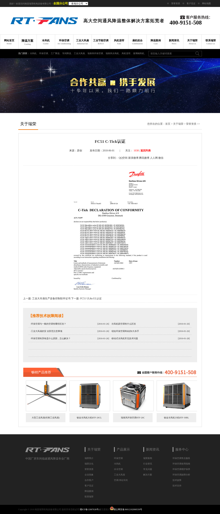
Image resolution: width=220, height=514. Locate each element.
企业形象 (89, 474)
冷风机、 (34, 53)
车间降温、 (68, 53)
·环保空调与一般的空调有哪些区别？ (48, 324)
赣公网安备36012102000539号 (128, 509)
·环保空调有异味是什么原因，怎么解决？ (50, 338)
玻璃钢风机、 (139, 53)
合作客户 (89, 480)
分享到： (113, 158)
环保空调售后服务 (181, 458)
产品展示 (123, 449)
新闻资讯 (174, 42)
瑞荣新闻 (147, 458)
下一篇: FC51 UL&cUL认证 (86, 298)
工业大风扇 (82, 42)
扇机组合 (137, 42)
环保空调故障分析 (181, 474)
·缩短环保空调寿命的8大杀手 (125, 331)
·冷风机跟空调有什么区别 (123, 324)
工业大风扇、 (81, 53)
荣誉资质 (175, 3)
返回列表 (145, 150)
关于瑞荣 (192, 42)
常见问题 (147, 469)
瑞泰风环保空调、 (97, 53)
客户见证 (191, 3)
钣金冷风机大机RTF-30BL (176, 417)
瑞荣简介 (89, 458)
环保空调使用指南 (181, 463)
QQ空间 (123, 158)
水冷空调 (118, 469)
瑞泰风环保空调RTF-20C (133, 417)
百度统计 (105, 509)
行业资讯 (147, 463)
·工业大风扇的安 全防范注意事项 (46, 331)
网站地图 (206, 3)
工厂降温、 (56, 53)
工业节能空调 (101, 42)
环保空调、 (45, 53)
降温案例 (156, 42)
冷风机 (46, 42)
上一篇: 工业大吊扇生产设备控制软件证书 (47, 298)
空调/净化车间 (121, 480)
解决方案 (147, 474)
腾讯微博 (144, 158)
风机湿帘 (119, 42)
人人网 (154, 158)
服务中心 (181, 449)
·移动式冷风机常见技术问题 (124, 338)
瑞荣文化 (89, 463)
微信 (160, 158)
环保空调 (64, 42)
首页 (167, 124)
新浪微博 (133, 158)
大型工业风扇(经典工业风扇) (46, 417)
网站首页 (9, 42)
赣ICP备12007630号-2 (90, 509)
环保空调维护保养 (181, 469)
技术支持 (177, 485)
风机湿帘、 (127, 53)
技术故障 (177, 480)
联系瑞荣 (210, 42)
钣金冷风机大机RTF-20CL (89, 417)
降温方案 (27, 42)
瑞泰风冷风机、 (114, 53)
